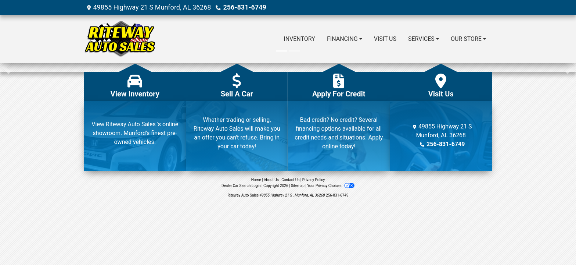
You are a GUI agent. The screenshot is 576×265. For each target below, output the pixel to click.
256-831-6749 (244, 7)
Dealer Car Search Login (241, 186)
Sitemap (298, 186)
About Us (271, 180)
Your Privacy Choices (330, 186)
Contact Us (290, 180)
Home (256, 180)
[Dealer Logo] (119, 39)
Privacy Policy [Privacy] (313, 180)
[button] (6, 67)
